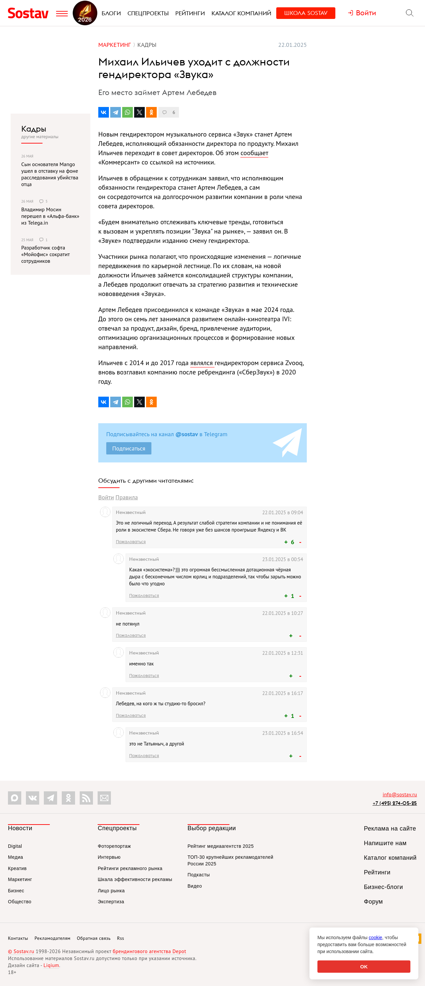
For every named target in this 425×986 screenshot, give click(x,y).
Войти (106, 497)
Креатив (17, 868)
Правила (127, 497)
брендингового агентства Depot (149, 951)
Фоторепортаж (114, 846)
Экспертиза (111, 901)
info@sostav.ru (399, 794)
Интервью (109, 857)
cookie (375, 937)
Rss (120, 938)
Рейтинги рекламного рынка (130, 868)
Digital (15, 846)
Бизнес (16, 890)
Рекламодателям (52, 938)
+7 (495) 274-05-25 (395, 803)
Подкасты (199, 874)
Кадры (33, 128)
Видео (195, 886)
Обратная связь (94, 938)
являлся (202, 362)
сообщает (254, 152)
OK (364, 966)
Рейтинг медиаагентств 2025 (221, 846)
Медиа (15, 857)
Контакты (18, 938)
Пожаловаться (131, 541)
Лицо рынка (111, 890)
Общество (20, 901)
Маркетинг (20, 879)
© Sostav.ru (21, 951)
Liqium (51, 965)
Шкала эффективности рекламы (135, 879)
